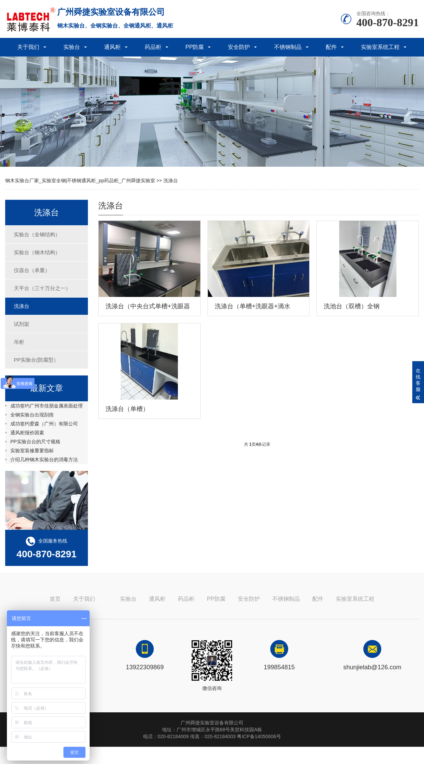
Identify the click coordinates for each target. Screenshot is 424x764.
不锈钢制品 (288, 47)
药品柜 (153, 47)
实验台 (71, 47)
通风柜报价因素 (27, 432)
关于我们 (28, 47)
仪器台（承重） (32, 270)
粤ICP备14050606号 (259, 736)
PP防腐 (194, 47)
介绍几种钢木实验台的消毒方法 (44, 459)
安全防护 (239, 47)
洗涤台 (170, 180)
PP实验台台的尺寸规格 (35, 441)
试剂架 (21, 324)
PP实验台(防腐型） (36, 360)
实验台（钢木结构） (37, 252)
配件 (331, 47)
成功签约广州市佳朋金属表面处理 (46, 406)
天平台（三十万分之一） (42, 288)
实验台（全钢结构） (37, 234)
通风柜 (112, 47)
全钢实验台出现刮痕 (32, 414)
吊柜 (19, 342)
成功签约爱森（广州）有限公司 (44, 423)
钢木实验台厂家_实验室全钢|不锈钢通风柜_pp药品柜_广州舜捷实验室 (80, 180)
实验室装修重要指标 (32, 450)
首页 (55, 599)
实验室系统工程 (380, 47)
